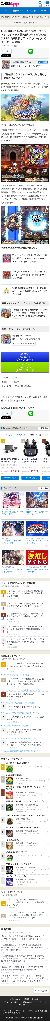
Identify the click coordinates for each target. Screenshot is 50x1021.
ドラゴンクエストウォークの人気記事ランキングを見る (21, 690)
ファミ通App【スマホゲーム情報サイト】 (17, 17)
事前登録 (17, 22)
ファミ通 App (10, 4)
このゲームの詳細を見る (24, 344)
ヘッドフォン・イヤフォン (14, 435)
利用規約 (26, 999)
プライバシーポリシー (12, 1002)
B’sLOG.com (24, 1005)
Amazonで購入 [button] (10, 478)
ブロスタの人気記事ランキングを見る (15, 726)
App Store (25, 357)
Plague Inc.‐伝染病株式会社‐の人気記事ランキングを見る (21, 751)
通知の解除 (27, 1002)
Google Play (25, 367)
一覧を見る (43, 428)
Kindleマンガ (35, 435)
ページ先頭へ (42, 991)
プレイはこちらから (12, 125)
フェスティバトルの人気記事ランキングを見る (18, 703)
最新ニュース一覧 (43, 17)
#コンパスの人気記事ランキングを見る (16, 675)
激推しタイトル (30, 22)
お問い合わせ (15, 999)
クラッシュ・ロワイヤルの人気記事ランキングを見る (21, 713)
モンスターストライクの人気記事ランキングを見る (20, 738)
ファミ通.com (39, 1002)
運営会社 (35, 999)
